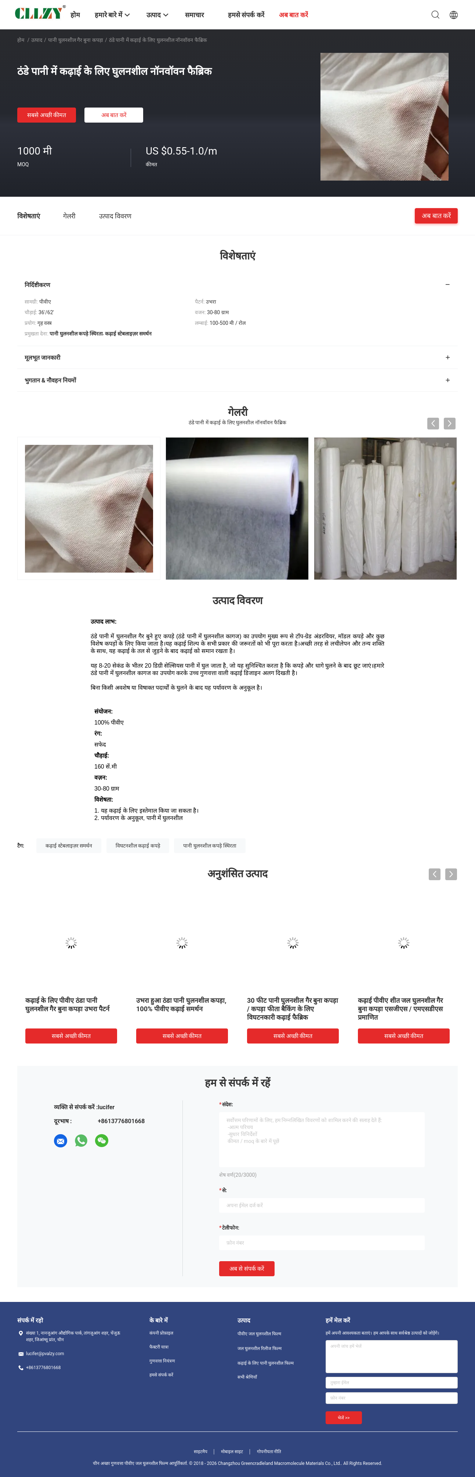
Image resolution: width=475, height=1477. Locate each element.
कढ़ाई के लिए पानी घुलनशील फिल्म (266, 1363)
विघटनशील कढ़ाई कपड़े (138, 846)
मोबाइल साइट (232, 1451)
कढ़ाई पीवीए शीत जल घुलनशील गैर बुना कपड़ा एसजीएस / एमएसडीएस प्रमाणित (400, 1009)
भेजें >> (344, 1417)
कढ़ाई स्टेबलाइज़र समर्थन (69, 846)
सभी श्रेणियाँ (247, 1377)
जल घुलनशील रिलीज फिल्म (260, 1348)
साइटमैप (200, 1451)
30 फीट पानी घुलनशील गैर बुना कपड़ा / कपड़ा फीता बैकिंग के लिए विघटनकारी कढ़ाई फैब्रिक (292, 1009)
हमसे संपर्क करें (161, 1375)
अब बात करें (114, 115)
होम (20, 40)
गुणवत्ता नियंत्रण (162, 1361)
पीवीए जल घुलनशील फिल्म (259, 1333)
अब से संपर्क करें (246, 1268)
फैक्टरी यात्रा (158, 1347)
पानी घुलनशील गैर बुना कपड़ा (75, 40)
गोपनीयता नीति (269, 1451)
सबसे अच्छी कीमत (46, 115)
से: (224, 1190)
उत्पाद (36, 40)
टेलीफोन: (230, 1228)
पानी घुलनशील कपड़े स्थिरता (209, 846)
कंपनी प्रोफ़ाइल (161, 1333)
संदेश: (227, 1104)
